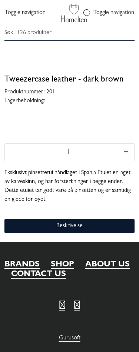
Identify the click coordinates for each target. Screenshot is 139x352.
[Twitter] (62, 306)
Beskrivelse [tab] (69, 226)
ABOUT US (107, 265)
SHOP (62, 265)
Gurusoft (69, 338)
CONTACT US (38, 274)
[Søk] (67, 33)
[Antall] (68, 152)
